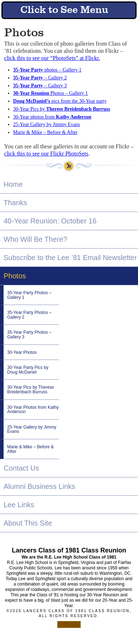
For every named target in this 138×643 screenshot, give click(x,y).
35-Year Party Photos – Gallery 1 (29, 295)
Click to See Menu (64, 10)
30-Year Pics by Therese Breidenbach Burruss (30, 389)
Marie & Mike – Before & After (45, 132)
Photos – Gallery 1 (50, 93)
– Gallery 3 (40, 85)
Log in (69, 624)
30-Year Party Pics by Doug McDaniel (27, 370)
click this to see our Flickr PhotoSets (46, 154)
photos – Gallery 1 (47, 70)
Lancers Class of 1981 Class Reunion (69, 550)
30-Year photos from (52, 117)
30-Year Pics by (61, 109)
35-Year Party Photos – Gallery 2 (29, 315)
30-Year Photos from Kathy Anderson (33, 410)
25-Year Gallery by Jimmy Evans (46, 124)
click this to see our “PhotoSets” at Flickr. (52, 58)
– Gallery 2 (40, 77)
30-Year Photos (22, 352)
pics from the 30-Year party (60, 101)
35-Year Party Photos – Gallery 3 (29, 334)
